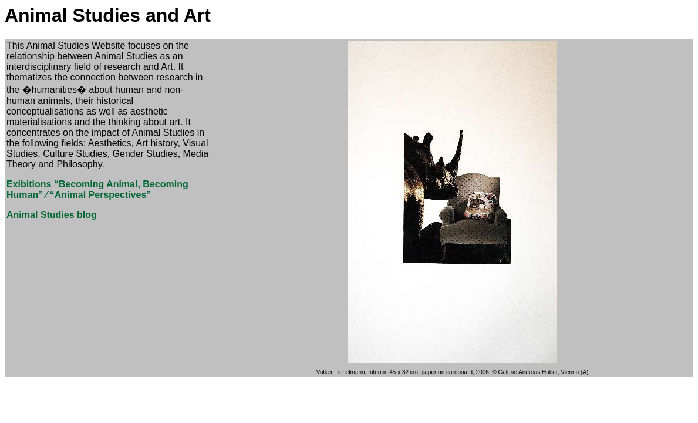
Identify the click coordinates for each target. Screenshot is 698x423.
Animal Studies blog (51, 215)
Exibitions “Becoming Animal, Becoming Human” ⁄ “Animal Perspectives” (97, 189)
